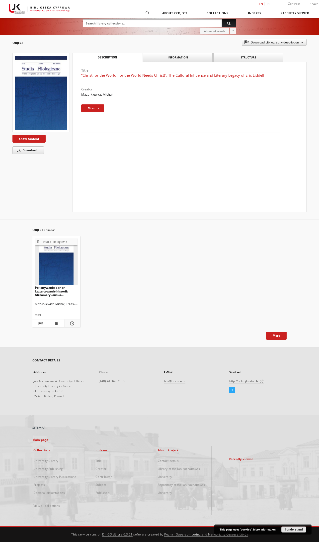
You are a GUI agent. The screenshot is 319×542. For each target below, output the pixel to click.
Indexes (254, 13)
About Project (174, 13)
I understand (294, 529)
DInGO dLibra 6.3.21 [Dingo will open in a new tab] (117, 534)
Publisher (102, 493)
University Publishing (48, 469)
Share (314, 4)
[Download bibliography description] (40, 323)
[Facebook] (232, 390)
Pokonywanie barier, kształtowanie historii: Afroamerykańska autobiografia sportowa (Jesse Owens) (52, 291)
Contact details (168, 461)
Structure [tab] (248, 57)
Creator (100, 469)
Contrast (294, 3)
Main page (40, 440)
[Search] (229, 23)
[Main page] (147, 12)
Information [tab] (178, 57)
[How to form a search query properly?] (233, 31)
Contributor (103, 477)
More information (264, 529)
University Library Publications (54, 477)
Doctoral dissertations (49, 493)
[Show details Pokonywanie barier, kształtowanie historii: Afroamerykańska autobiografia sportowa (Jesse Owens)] (72, 323)
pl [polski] (268, 3)
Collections (218, 13)
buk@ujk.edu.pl (174, 381)
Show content (29, 139)
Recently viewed (295, 13)
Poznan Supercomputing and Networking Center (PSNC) (206, 534)
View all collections (46, 506)
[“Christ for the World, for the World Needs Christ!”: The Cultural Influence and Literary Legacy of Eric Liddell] (41, 93)
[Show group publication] (56, 242)
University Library (45, 461)
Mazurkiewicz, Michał (96, 94)
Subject (100, 485)
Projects (39, 485)
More (276, 335)
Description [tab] (107, 57)
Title (98, 461)
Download (26, 150)
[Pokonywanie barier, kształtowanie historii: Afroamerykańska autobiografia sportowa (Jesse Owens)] (56, 263)
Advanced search (214, 31)
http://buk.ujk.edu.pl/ (246, 381)
